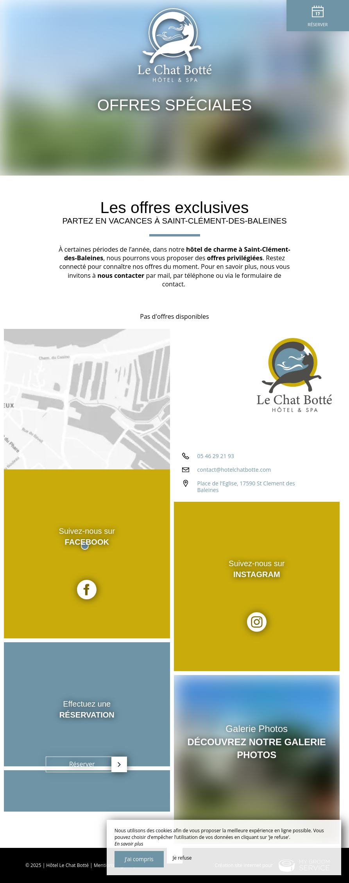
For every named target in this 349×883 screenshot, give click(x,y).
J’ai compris (139, 859)
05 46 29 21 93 (215, 456)
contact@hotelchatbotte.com (234, 469)
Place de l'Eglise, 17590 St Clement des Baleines (246, 487)
